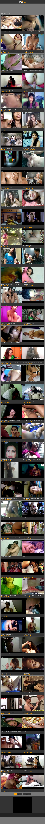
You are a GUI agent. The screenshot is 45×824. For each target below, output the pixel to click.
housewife (31, 713)
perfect (10, 674)
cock (27, 246)
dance (30, 752)
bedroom (11, 110)
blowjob (6, 71)
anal (30, 91)
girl (8, 246)
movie (31, 71)
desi (30, 655)
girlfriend (10, 480)
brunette (6, 674)
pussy (24, 52)
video (30, 324)
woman (27, 635)
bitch (5, 480)
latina (27, 771)
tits (2, 188)
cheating (6, 363)
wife (8, 227)
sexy (2, 52)
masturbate (34, 110)
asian (8, 324)
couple (10, 149)
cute (27, 130)
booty (8, 538)
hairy (5, 616)
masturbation (28, 110)
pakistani (32, 285)
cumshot (10, 460)
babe (9, 52)
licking (31, 188)
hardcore (28, 421)
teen (5, 52)
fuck (30, 557)
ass (9, 91)
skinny (31, 169)
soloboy (31, 246)
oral (9, 441)
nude (31, 635)
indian (9, 169)
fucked (27, 169)
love (27, 227)
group (5, 421)
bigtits (27, 538)
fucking (9, 732)
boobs (31, 52)
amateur (10, 71)
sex (24, 91)
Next (28, 794)
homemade (10, 771)
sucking (28, 305)
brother (9, 791)
